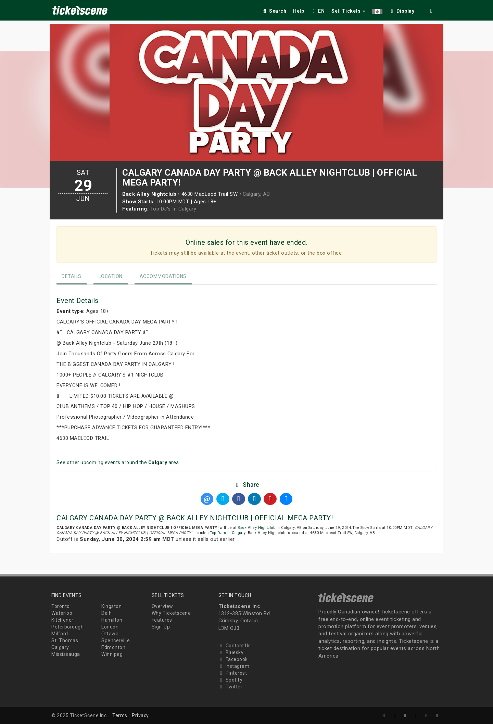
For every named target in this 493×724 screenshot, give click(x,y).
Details (71, 276)
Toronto (60, 606)
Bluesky (231, 652)
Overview (162, 606)
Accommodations (163, 276)
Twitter (230, 686)
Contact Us (234, 645)
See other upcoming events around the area (117, 462)
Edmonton (113, 647)
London (109, 627)
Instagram (234, 666)
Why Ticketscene (171, 613)
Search (274, 11)
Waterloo (61, 613)
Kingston (111, 606)
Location (111, 276)
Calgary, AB (256, 194)
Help (298, 11)
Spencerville (115, 640)
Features (162, 620)
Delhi (107, 613)
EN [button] (318, 11)
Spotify (230, 680)
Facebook (233, 659)
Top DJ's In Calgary (173, 209)
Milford (59, 633)
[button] (377, 9)
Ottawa (109, 633)
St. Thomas (64, 640)
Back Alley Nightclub (256, 527)
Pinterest (232, 673)
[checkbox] (402, 9)
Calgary (60, 647)
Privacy (140, 715)
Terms (119, 715)
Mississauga (65, 654)
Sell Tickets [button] (348, 11)
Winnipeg (112, 654)
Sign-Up (161, 627)
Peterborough (67, 627)
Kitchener (62, 620)
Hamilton (111, 620)
